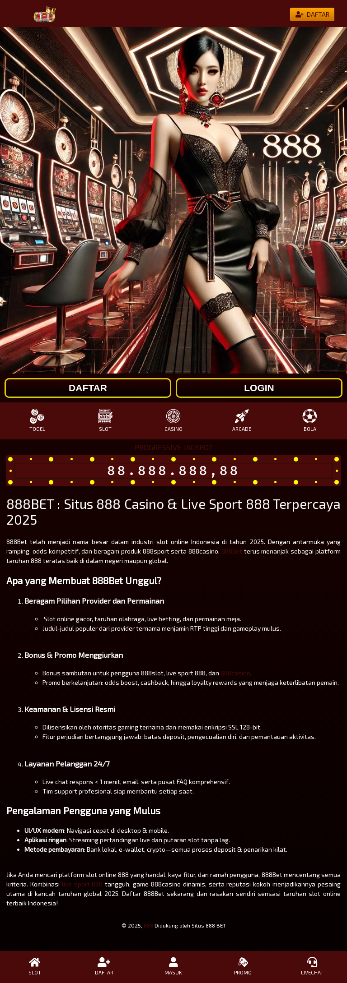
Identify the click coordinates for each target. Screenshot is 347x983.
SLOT (105, 420)
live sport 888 (82, 884)
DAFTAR (104, 966)
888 (148, 925)
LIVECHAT (312, 966)
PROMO (243, 966)
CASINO (174, 420)
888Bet (231, 551)
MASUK (173, 966)
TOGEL (37, 420)
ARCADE (241, 420)
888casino (235, 673)
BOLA (310, 420)
